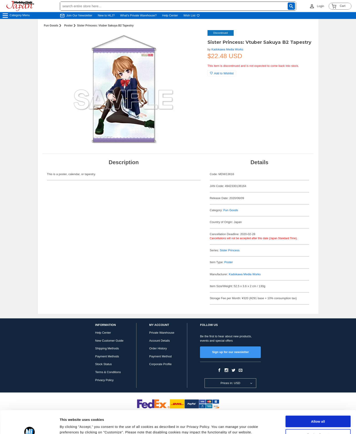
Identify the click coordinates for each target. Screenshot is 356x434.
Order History (158, 348)
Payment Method (160, 356)
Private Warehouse (161, 332)
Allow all (318, 402)
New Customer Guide (109, 340)
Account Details (159, 340)
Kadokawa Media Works (227, 49)
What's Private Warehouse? (138, 15)
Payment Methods (107, 356)
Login (320, 6)
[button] (194, 38)
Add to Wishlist (222, 73)
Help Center (170, 15)
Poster (68, 25)
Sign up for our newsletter (230, 352)
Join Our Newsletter (79, 15)
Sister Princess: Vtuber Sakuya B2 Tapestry (105, 25)
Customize (318, 415)
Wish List (191, 15)
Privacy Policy (104, 380)
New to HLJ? (106, 15)
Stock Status (103, 364)
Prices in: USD (230, 383)
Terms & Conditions (108, 372)
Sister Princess (230, 250)
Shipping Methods (107, 348)
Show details (70, 425)
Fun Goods (51, 25)
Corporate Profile (160, 364)
